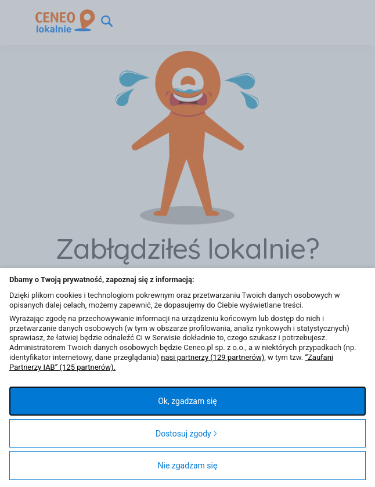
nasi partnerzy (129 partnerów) (212, 357)
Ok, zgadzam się (187, 401)
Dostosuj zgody (187, 433)
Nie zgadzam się (188, 465)
